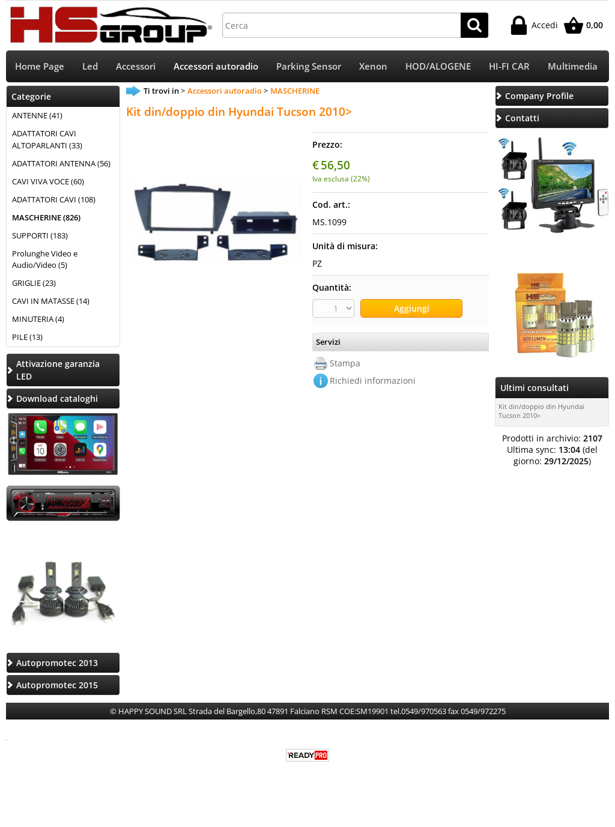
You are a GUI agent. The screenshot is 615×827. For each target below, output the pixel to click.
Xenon (373, 66)
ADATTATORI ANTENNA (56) (61, 163)
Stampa (345, 363)
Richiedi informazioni (373, 380)
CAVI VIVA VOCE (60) (48, 181)
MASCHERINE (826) (46, 217)
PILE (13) (27, 337)
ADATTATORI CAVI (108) (53, 199)
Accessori (136, 66)
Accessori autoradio (216, 66)
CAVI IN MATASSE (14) (50, 300)
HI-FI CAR (509, 66)
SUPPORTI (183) (40, 235)
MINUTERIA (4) (38, 319)
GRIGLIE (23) (34, 282)
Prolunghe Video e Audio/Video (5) (44, 259)
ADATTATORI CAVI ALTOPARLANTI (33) (47, 139)
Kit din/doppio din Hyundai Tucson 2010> (541, 411)
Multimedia (573, 66)
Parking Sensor (308, 66)
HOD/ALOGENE (438, 66)
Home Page (39, 66)
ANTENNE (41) (37, 115)
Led (90, 66)
